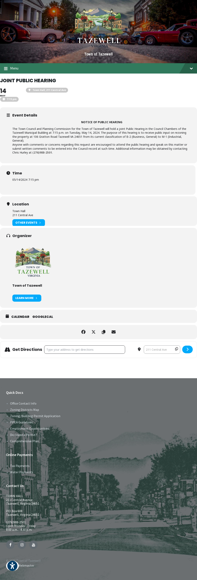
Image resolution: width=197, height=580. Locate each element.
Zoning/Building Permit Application (35, 416)
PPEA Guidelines (21, 422)
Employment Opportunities (29, 428)
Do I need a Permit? (23, 435)
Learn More (26, 298)
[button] (12, 568)
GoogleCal (42, 317)
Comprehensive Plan (24, 441)
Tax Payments (20, 466)
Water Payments (21, 472)
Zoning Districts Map (24, 410)
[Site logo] (98, 47)
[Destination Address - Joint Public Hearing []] (162, 349)
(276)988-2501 (16, 522)
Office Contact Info (23, 403)
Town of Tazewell (98, 54)
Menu (98, 68)
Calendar (20, 317)
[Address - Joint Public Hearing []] (84, 349)
